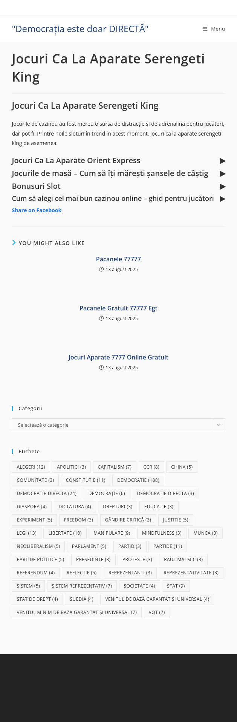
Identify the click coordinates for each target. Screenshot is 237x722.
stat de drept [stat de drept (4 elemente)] (37, 599)
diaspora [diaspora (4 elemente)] (32, 506)
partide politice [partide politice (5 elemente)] (40, 559)
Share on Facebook (36, 210)
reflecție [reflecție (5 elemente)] (82, 572)
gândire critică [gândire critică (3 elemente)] (128, 520)
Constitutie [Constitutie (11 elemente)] (86, 480)
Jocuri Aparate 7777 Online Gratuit (118, 357)
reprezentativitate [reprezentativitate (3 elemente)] (191, 572)
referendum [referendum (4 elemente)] (36, 572)
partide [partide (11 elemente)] (167, 546)
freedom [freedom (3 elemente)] (78, 520)
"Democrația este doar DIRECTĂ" (80, 28)
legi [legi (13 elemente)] (27, 533)
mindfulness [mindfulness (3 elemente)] (162, 533)
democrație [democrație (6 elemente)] (107, 493)
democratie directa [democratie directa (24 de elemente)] (46, 493)
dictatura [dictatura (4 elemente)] (75, 506)
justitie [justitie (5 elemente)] (175, 520)
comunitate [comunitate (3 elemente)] (35, 480)
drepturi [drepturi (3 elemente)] (117, 506)
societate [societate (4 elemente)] (139, 586)
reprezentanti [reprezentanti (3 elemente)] (130, 572)
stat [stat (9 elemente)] (176, 586)
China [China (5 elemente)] (182, 467)
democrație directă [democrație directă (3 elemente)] (165, 493)
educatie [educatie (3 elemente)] (159, 506)
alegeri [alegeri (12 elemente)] (31, 467)
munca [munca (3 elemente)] (205, 533)
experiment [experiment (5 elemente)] (34, 520)
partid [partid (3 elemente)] (130, 546)
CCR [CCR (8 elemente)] (151, 467)
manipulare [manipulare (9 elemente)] (111, 533)
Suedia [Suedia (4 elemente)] (81, 599)
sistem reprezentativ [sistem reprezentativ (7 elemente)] (82, 586)
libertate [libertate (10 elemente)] (64, 533)
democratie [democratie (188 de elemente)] (138, 480)
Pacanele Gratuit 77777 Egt (118, 308)
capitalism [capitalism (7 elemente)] (115, 467)
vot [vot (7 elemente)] (157, 612)
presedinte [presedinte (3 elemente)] (93, 559)
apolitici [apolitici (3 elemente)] (71, 467)
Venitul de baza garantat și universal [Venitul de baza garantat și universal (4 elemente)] (157, 599)
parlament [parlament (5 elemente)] (89, 546)
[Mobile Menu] (214, 28)
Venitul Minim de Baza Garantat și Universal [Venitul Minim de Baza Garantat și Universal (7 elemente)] (77, 612)
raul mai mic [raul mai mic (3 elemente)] (183, 559)
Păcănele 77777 (118, 259)
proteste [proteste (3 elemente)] (137, 559)
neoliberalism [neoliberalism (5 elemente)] (38, 546)
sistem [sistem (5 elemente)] (28, 586)
